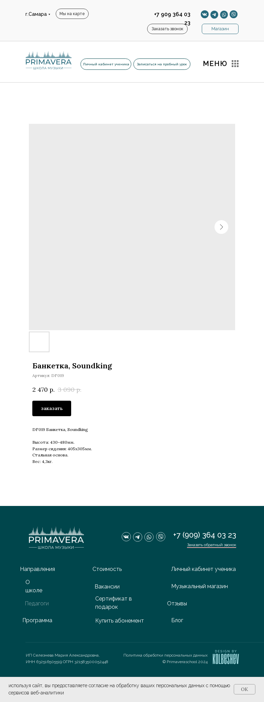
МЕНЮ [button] (215, 64)
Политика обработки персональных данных (165, 655)
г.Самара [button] (36, 14)
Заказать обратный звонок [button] (211, 544)
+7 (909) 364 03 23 (204, 534)
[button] (72, 14)
